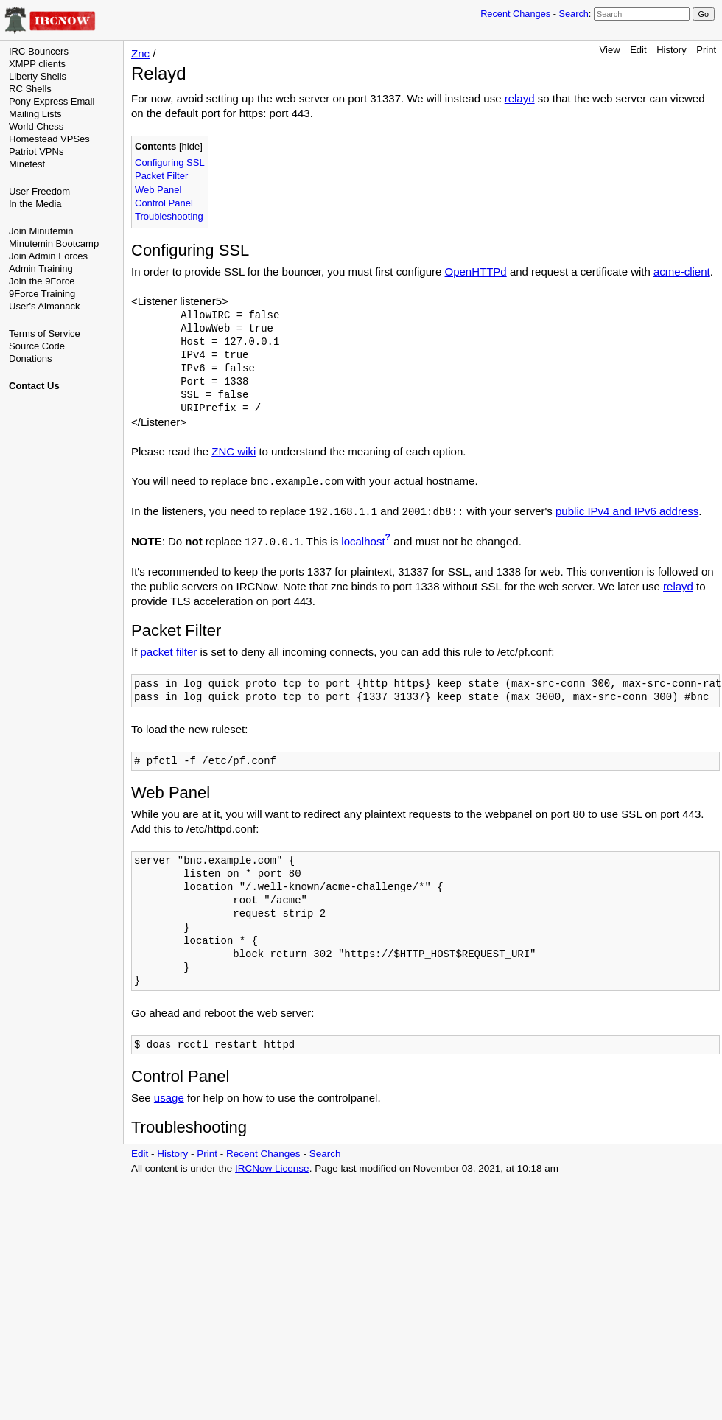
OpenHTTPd (476, 271)
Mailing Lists (35, 113)
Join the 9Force (42, 281)
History (671, 49)
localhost (363, 541)
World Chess (36, 126)
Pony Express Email (51, 101)
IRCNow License (272, 1168)
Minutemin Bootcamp (54, 243)
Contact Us (34, 385)
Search (573, 13)
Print (706, 49)
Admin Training (41, 268)
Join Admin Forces (48, 256)
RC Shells (30, 88)
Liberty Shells (37, 76)
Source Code (37, 345)
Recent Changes (515, 13)
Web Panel (158, 190)
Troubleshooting (169, 216)
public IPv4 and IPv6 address (626, 511)
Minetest (27, 163)
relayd (520, 98)
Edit (638, 49)
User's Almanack (44, 306)
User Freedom (39, 191)
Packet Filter (161, 176)
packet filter (169, 652)
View (610, 49)
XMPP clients (37, 63)
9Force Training (42, 293)
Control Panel (164, 203)
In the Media (35, 203)
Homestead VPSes (49, 138)
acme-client (681, 271)
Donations (30, 358)
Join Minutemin (41, 231)
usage (169, 1097)
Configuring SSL (170, 162)
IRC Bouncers (39, 51)
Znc (140, 53)
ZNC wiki (233, 451)
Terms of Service (44, 333)
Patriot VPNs (36, 151)
